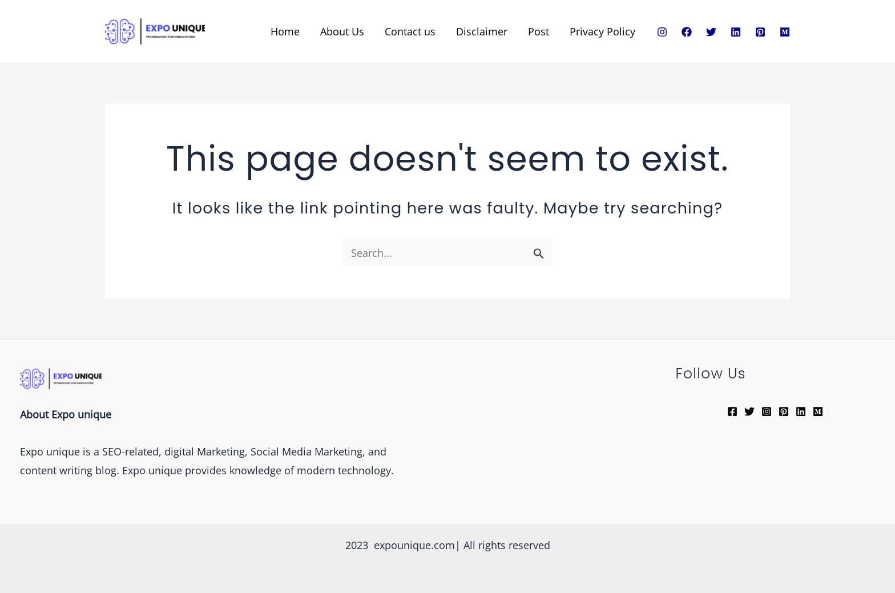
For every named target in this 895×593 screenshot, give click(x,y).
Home (285, 31)
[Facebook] (687, 32)
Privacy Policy (602, 31)
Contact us (410, 31)
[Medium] (785, 32)
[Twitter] (711, 32)
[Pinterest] (760, 32)
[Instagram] (662, 32)
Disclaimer (481, 31)
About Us (342, 31)
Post (538, 31)
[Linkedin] (736, 32)
